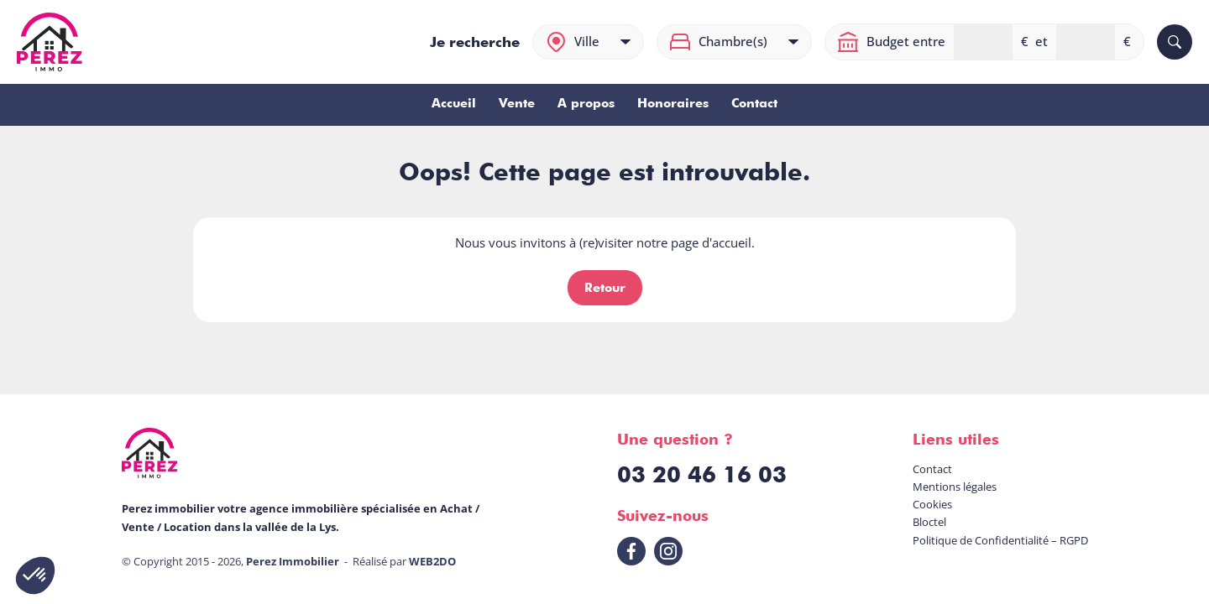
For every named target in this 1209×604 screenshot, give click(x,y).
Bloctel (929, 521)
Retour (604, 287)
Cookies (932, 504)
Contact (754, 103)
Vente (517, 103)
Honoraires (673, 103)
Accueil (454, 103)
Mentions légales (955, 486)
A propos (586, 103)
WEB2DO (432, 561)
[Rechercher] (1174, 42)
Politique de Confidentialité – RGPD (1000, 540)
